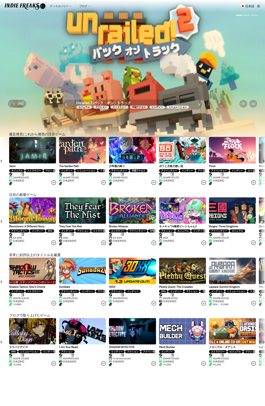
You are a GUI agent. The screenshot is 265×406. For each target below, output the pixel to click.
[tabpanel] (19, 180)
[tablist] (32, 174)
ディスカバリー (61, 6)
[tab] (15, 174)
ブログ (84, 6)
